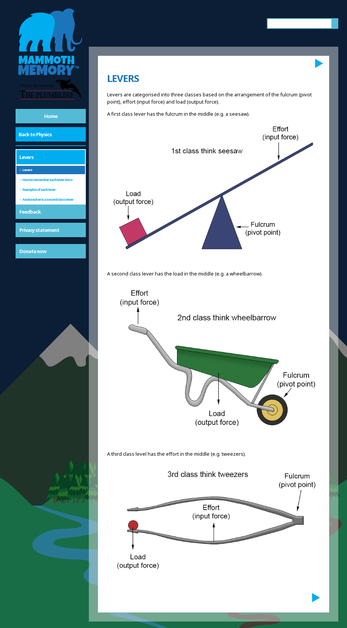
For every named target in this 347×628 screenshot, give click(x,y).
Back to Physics (35, 134)
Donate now (32, 251)
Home (50, 116)
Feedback (30, 211)
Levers (26, 157)
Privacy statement (39, 230)
